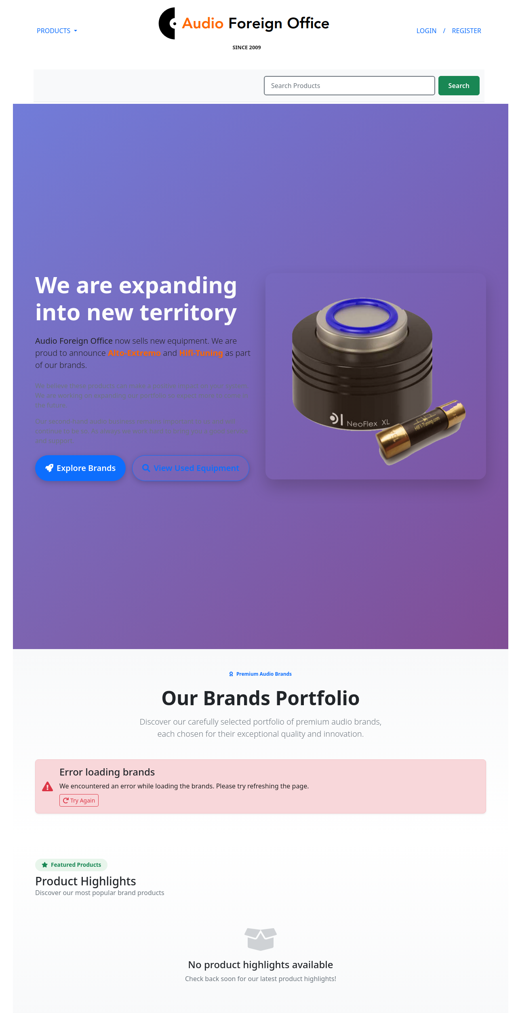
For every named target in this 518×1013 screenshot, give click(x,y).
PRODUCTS (54, 30)
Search (459, 85)
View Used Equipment (190, 468)
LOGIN (427, 30)
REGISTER (466, 30)
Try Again (79, 800)
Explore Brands (80, 468)
